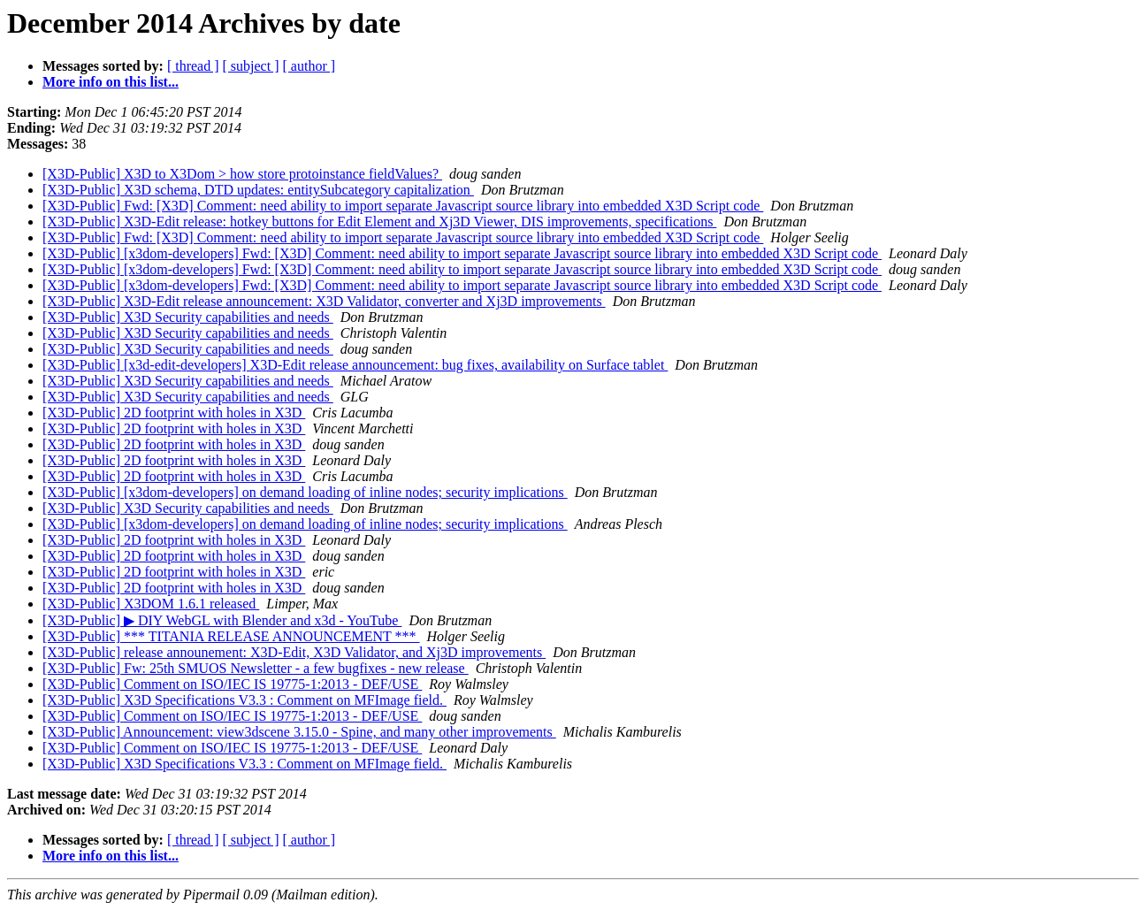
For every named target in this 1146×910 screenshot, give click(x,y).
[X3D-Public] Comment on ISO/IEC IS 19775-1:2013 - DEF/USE (232, 684)
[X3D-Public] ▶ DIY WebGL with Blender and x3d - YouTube (221, 620)
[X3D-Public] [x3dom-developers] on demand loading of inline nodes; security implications (305, 492)
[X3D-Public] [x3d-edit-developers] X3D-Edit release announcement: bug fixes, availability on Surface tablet (355, 364)
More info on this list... (110, 81)
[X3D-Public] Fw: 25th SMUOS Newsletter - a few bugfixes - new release (255, 668)
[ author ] (309, 65)
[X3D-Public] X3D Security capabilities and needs (187, 317)
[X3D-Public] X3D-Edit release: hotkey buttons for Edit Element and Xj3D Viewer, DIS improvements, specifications (379, 221)
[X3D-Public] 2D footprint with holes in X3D (173, 412)
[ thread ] (193, 65)
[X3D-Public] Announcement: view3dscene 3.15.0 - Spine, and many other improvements (299, 731)
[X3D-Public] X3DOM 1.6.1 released (150, 603)
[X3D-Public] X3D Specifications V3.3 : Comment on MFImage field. (244, 699)
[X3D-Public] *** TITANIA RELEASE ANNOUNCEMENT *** (231, 636)
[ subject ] (251, 65)
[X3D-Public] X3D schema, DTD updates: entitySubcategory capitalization (258, 189)
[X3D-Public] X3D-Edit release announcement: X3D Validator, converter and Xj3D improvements (324, 301)
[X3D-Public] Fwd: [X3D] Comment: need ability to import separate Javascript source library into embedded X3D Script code (402, 205)
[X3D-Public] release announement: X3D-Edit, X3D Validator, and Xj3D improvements (294, 652)
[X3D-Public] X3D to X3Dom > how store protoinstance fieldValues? (242, 173)
